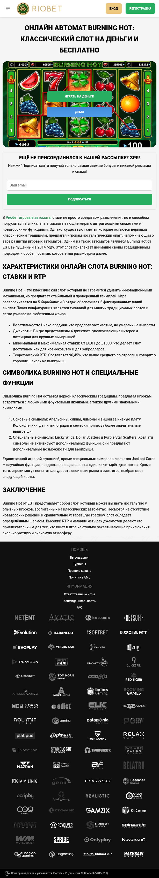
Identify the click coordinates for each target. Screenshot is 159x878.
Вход (114, 8)
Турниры (79, 564)
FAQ (79, 607)
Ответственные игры (79, 594)
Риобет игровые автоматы (29, 217)
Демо (79, 112)
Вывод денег (79, 557)
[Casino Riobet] (39, 8)
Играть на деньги (79, 96)
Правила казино (79, 571)
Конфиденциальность (79, 601)
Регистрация (140, 8)
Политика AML (79, 577)
